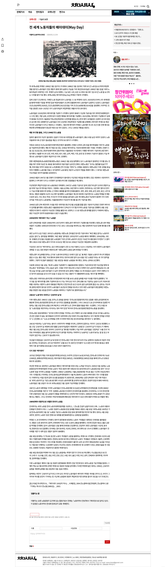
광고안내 (60, 557)
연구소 (62, 12)
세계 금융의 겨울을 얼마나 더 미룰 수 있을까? (137, 218)
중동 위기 (125, 59)
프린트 (21, 51)
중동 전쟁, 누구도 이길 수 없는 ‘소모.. (126, 66)
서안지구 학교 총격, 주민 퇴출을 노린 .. (127, 79)
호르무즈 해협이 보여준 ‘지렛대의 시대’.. (127, 69)
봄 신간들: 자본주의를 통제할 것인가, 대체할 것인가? (137, 179)
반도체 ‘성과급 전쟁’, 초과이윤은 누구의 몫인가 (137, 228)
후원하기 (53, 557)
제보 (142, 6)
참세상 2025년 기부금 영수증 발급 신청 (131, 13)
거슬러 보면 (43, 19)
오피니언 (51, 12)
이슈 (30, 12)
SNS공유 (21, 39)
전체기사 (20, 12)
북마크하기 (21, 45)
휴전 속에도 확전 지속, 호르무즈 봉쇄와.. (127, 72)
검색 (148, 6)
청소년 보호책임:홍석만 (99, 557)
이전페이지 (68, 557)
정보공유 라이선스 (108, 564)
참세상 (83, 5)
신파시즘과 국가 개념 (122, 39)
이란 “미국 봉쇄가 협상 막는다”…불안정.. (127, 76)
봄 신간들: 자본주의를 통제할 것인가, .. (128, 36)
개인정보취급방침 (85, 557)
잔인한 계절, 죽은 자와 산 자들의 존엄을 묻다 (137, 199)
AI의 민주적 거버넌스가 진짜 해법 (126, 33)
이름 (32, 528)
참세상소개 (46, 557)
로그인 (136, 6)
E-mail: (103, 562)
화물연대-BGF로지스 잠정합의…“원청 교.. (129, 29)
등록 (107, 542)
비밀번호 (74, 528)
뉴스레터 (75, 557)
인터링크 (40, 12)
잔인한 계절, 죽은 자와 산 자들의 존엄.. (128, 43)
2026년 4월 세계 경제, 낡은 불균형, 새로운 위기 (137, 208)
